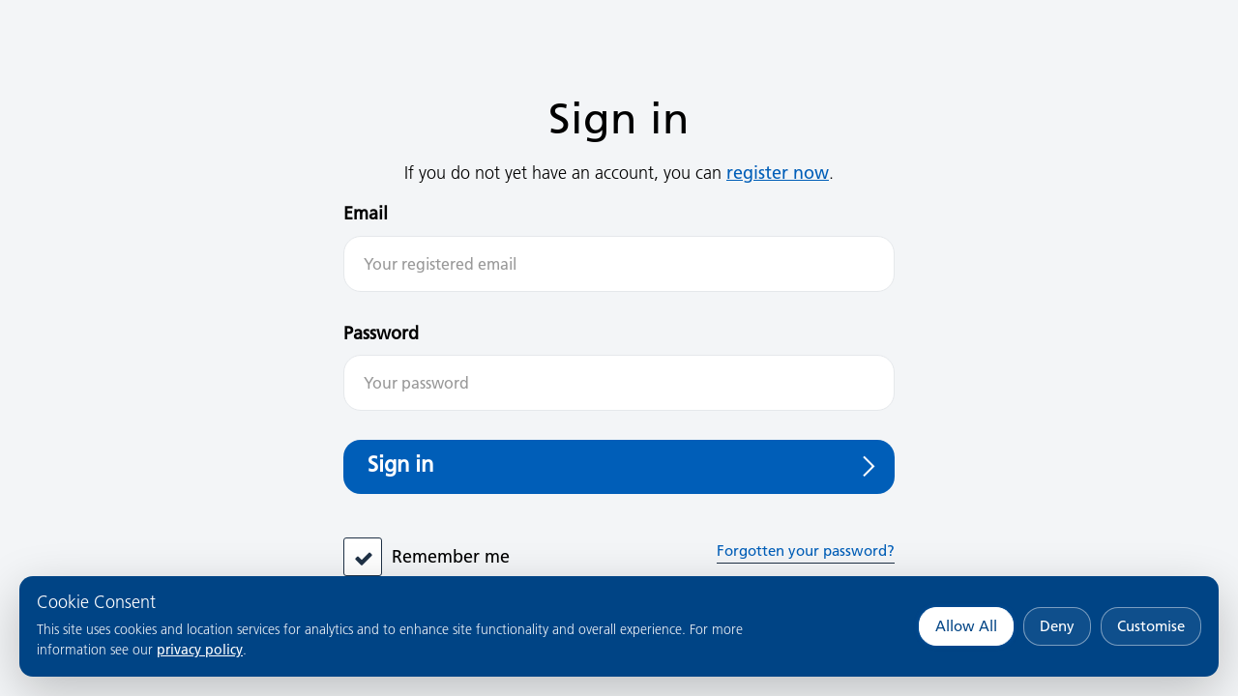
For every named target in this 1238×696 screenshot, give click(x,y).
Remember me (451, 556)
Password (381, 333)
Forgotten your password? (806, 550)
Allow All (966, 626)
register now (777, 172)
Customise (1151, 626)
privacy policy (200, 649)
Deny (1057, 626)
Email (365, 213)
